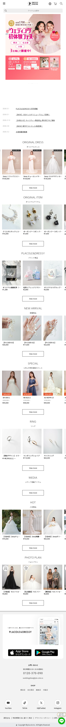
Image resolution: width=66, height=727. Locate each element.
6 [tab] (38, 83)
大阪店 (45, 690)
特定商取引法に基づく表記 (22, 718)
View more (33, 188)
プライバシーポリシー (43, 718)
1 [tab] (28, 83)
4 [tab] (34, 83)
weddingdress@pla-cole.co (33, 678)
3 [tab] (32, 83)
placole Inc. (31, 725)
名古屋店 (30, 690)
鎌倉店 (38, 690)
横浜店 (22, 690)
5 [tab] (36, 83)
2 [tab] (30, 83)
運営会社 (6, 718)
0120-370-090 (33, 673)
